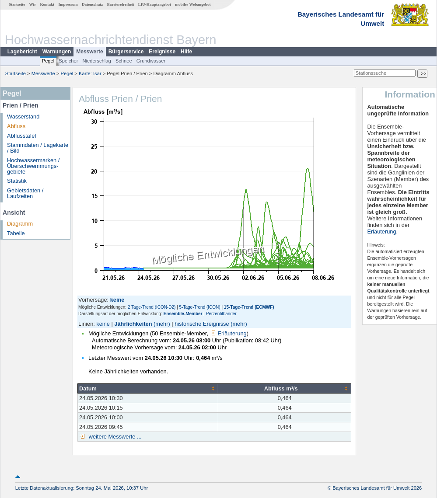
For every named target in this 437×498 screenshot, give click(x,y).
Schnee (123, 60)
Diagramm (20, 223)
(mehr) (162, 323)
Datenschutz (92, 4)
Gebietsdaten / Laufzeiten (25, 193)
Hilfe (186, 52)
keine (103, 323)
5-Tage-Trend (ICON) (199, 307)
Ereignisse (162, 52)
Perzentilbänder (221, 313)
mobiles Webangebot (192, 4)
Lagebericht (22, 52)
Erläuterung (228, 333)
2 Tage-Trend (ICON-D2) (151, 307)
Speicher (68, 60)
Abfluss (16, 126)
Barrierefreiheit (120, 4)
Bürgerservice (126, 52)
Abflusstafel (21, 135)
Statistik (17, 181)
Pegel (48, 60)
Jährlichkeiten (133, 323)
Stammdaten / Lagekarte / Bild (37, 148)
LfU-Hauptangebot (154, 4)
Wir (32, 4)
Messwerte (89, 52)
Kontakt (47, 4)
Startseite (17, 4)
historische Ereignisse (202, 323)
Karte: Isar (90, 73)
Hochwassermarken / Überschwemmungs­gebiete (33, 166)
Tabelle (16, 233)
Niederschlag (96, 60)
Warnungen (56, 52)
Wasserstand (23, 116)
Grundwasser (151, 60)
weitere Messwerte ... (114, 436)
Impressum (67, 4)
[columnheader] (148, 388)
